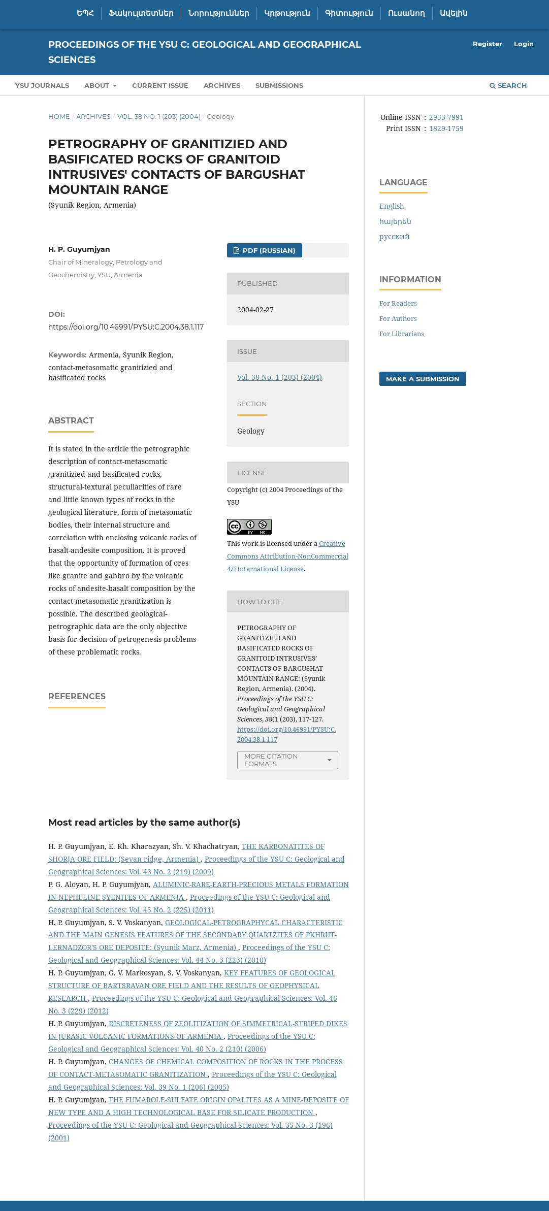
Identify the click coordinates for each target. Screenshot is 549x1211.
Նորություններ (218, 13)
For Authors (398, 318)
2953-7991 (446, 117)
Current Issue (160, 85)
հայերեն (395, 221)
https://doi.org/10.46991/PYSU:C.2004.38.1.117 (126, 327)
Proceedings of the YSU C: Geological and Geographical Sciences (204, 52)
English (391, 206)
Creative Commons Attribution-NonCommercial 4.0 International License (287, 556)
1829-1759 (446, 128)
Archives (222, 85)
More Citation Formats (271, 760)
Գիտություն (349, 13)
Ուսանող (406, 13)
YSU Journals (42, 85)
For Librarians (401, 333)
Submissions (279, 85)
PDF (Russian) (268, 250)
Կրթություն (287, 13)
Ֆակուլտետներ (141, 13)
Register (487, 44)
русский (394, 236)
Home (59, 116)
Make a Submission (423, 379)
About (97, 85)
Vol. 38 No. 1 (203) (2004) (159, 116)
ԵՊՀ (85, 13)
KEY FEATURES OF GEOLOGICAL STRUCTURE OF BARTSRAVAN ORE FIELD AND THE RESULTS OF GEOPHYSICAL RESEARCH (192, 985)
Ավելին (454, 13)
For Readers (398, 303)
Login (524, 44)
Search (508, 85)
